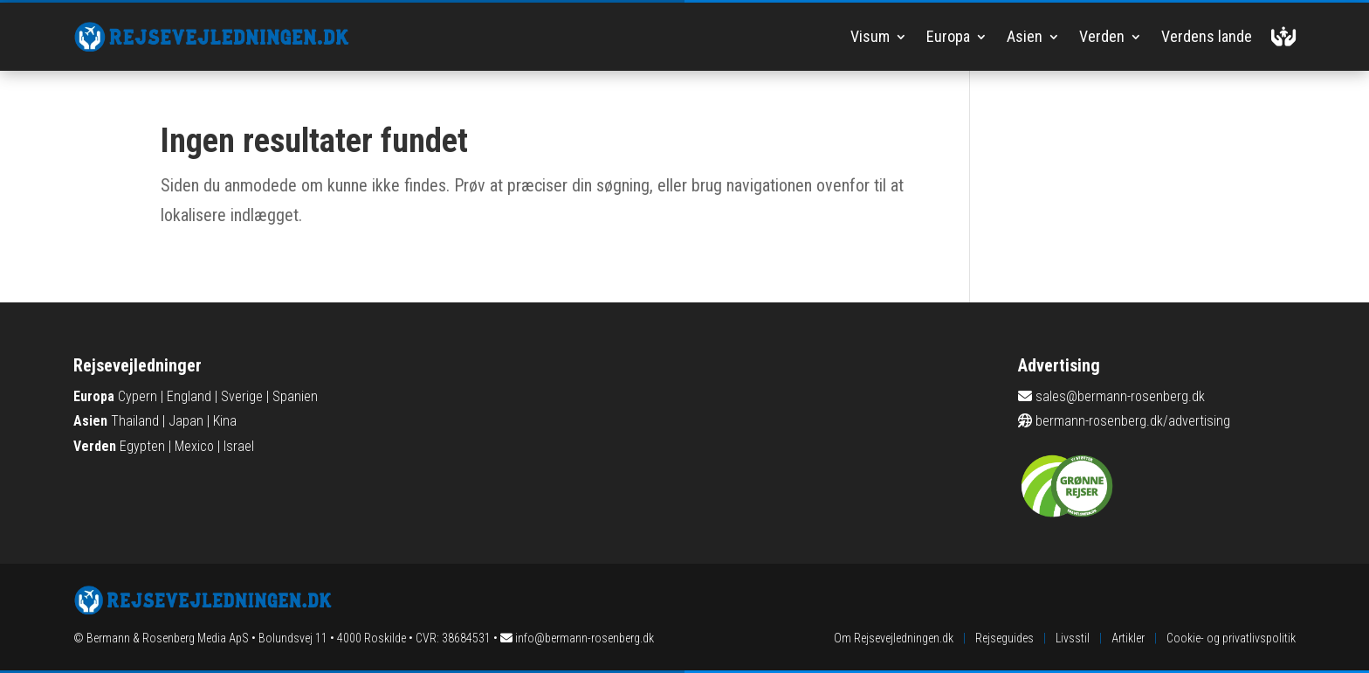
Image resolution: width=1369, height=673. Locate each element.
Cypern (137, 396)
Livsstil (1073, 638)
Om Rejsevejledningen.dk (893, 638)
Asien (1024, 36)
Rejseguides (1004, 638)
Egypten (142, 446)
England (189, 396)
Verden (1102, 36)
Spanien (295, 396)
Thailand (135, 421)
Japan (186, 421)
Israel (239, 446)
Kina (225, 421)
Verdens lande (1206, 36)
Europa (948, 36)
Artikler (1128, 638)
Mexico (194, 446)
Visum (870, 36)
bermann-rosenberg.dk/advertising (1132, 421)
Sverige (242, 396)
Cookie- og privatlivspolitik (1231, 638)
